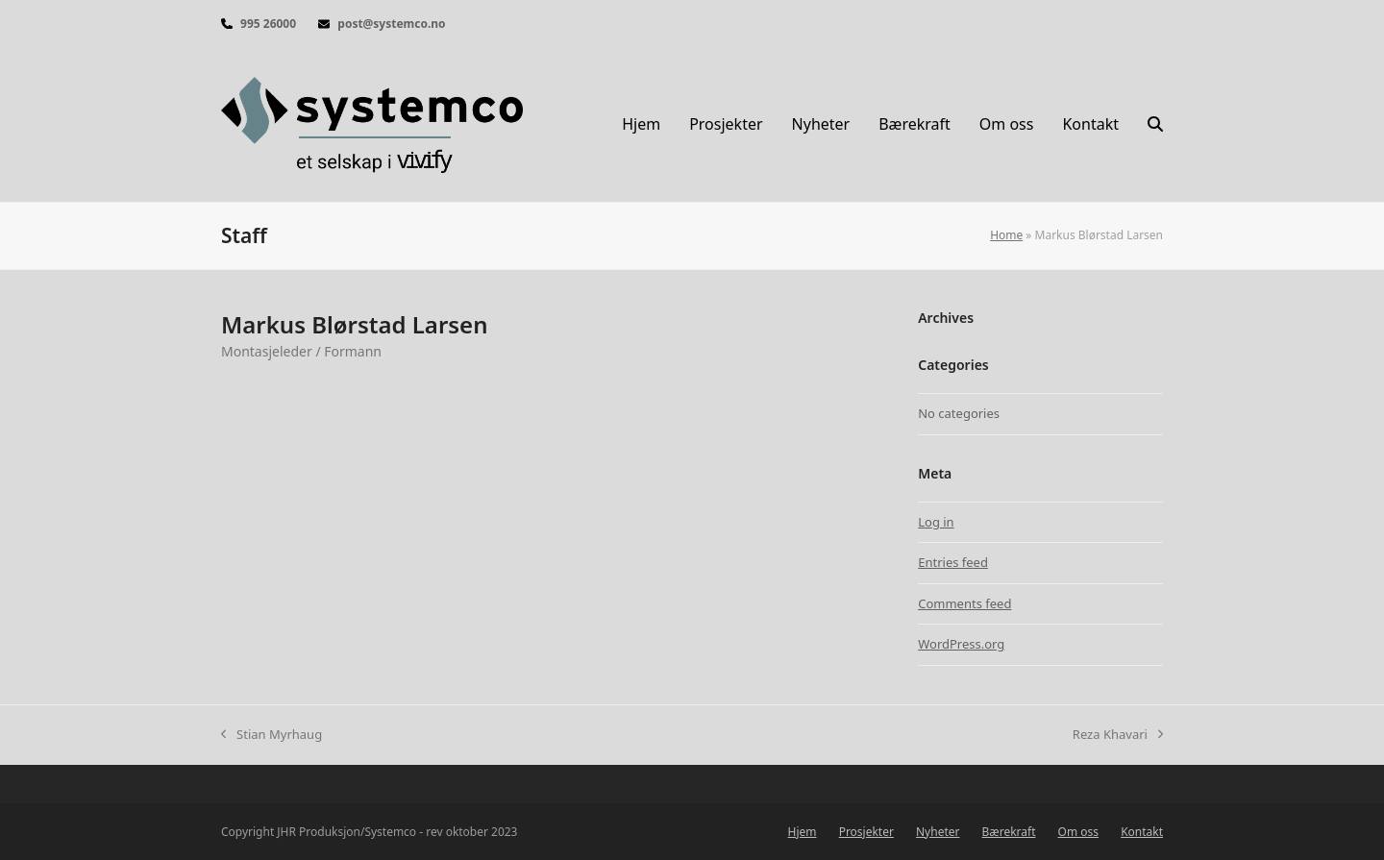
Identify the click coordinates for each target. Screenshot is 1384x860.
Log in (935, 521)
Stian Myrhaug (271, 735)
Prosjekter (866, 831)
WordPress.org (961, 643)
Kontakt (1142, 831)
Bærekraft (1009, 831)
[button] (1155, 125)
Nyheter (937, 831)
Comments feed (964, 603)
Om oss (1078, 831)
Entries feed (953, 562)
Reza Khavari (1118, 735)
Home (1006, 235)
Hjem (802, 831)
